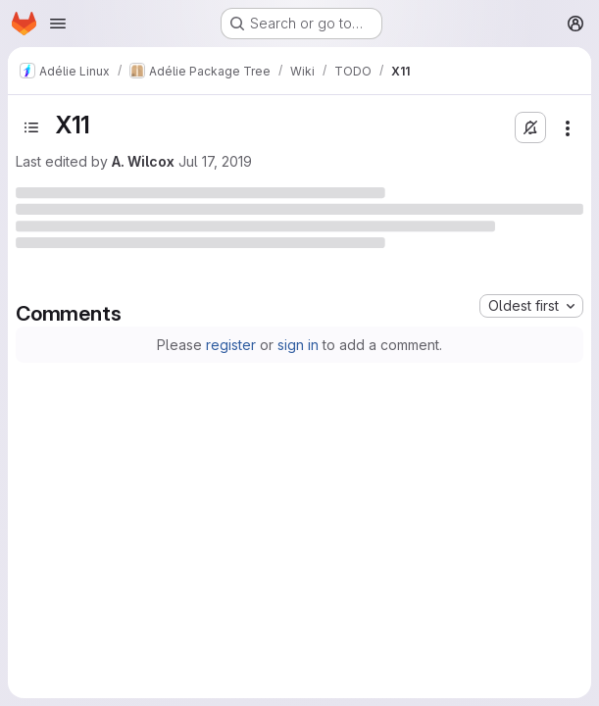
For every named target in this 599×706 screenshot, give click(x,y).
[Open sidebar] (31, 127)
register (231, 344)
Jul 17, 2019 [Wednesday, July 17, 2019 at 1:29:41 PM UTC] (215, 161)
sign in (298, 344)
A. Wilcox (143, 161)
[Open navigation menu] (58, 23)
